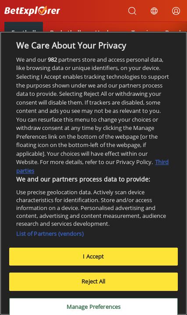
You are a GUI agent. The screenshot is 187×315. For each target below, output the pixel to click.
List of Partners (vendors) (49, 234)
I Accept (93, 256)
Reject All (93, 281)
